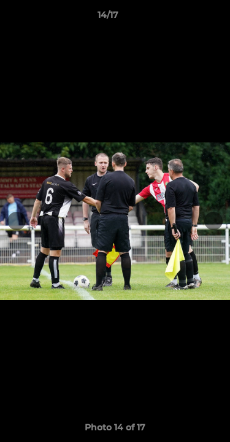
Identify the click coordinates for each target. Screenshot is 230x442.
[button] (185, 17)
